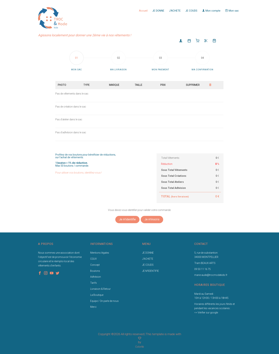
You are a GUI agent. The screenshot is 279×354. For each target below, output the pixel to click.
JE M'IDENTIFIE (150, 270)
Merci (93, 306)
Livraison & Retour (100, 288)
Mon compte (211, 10)
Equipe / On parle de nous (104, 301)
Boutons (95, 270)
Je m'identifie (127, 219)
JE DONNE (158, 10)
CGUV (93, 258)
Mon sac (232, 10)
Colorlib (139, 346)
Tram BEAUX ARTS (204, 263)
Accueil (143, 10)
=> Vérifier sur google (206, 312)
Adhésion (95, 276)
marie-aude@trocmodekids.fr (210, 275)
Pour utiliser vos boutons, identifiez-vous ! (78, 172)
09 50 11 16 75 (202, 269)
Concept (95, 264)
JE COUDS (191, 10)
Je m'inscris (151, 219)
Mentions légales (99, 252)
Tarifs (93, 282)
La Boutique (96, 294)
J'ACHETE (175, 10)
